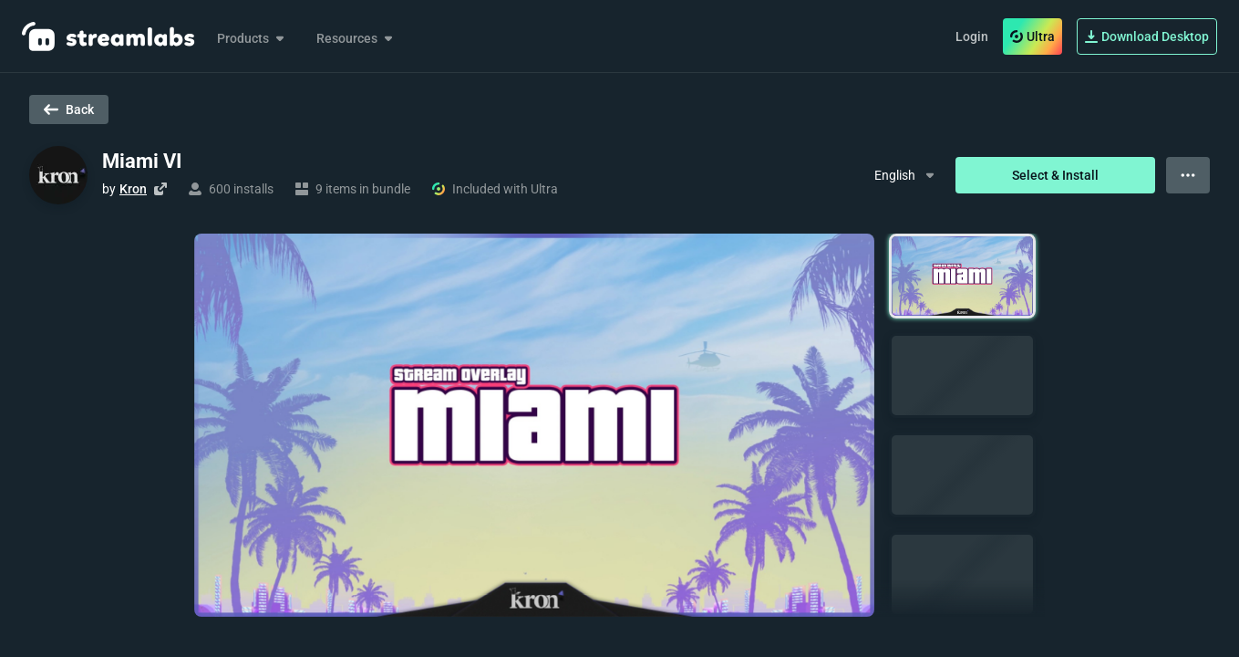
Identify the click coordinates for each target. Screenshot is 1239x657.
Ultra (1032, 36)
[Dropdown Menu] (906, 175)
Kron (133, 189)
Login (971, 36)
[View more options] (1188, 175)
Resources (356, 38)
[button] (962, 276)
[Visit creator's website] (160, 188)
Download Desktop (1147, 36)
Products (252, 38)
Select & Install (1055, 175)
